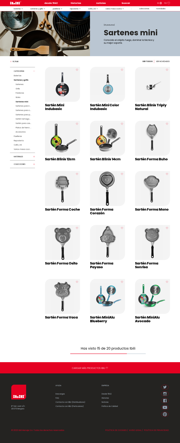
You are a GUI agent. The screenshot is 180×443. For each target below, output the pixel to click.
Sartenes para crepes (25, 110)
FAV (167, 3)
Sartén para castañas (25, 123)
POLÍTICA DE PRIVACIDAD (156, 430)
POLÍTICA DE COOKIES (116, 430)
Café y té (92, 9)
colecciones (144, 9)
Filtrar (14, 61)
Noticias (105, 402)
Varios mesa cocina (114, 9)
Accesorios (21, 132)
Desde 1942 (107, 394)
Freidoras (20, 93)
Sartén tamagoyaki (24, 119)
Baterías (17, 9)
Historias (105, 398)
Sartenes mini (22, 101)
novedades (160, 8)
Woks (18, 97)
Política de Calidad (110, 406)
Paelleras (56, 9)
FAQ (57, 398)
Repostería (74, 9)
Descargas (60, 394)
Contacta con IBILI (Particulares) (70, 406)
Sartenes (20, 84)
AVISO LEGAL (135, 430)
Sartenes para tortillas (25, 106)
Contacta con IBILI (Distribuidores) (70, 402)
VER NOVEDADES (163, 61)
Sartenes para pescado (25, 114)
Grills (18, 88)
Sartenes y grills (36, 9)
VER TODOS (147, 61)
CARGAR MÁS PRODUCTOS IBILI (90, 368)
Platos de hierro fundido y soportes (25, 127)
